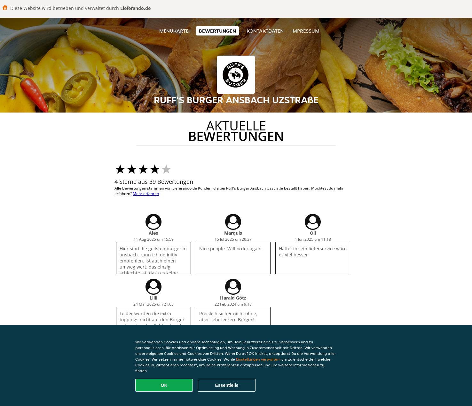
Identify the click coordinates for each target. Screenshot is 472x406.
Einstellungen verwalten (257, 359)
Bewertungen (217, 30)
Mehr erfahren (146, 193)
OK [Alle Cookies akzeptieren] (164, 385)
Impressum (305, 30)
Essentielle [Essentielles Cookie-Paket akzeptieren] (226, 385)
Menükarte (173, 30)
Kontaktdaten (265, 30)
